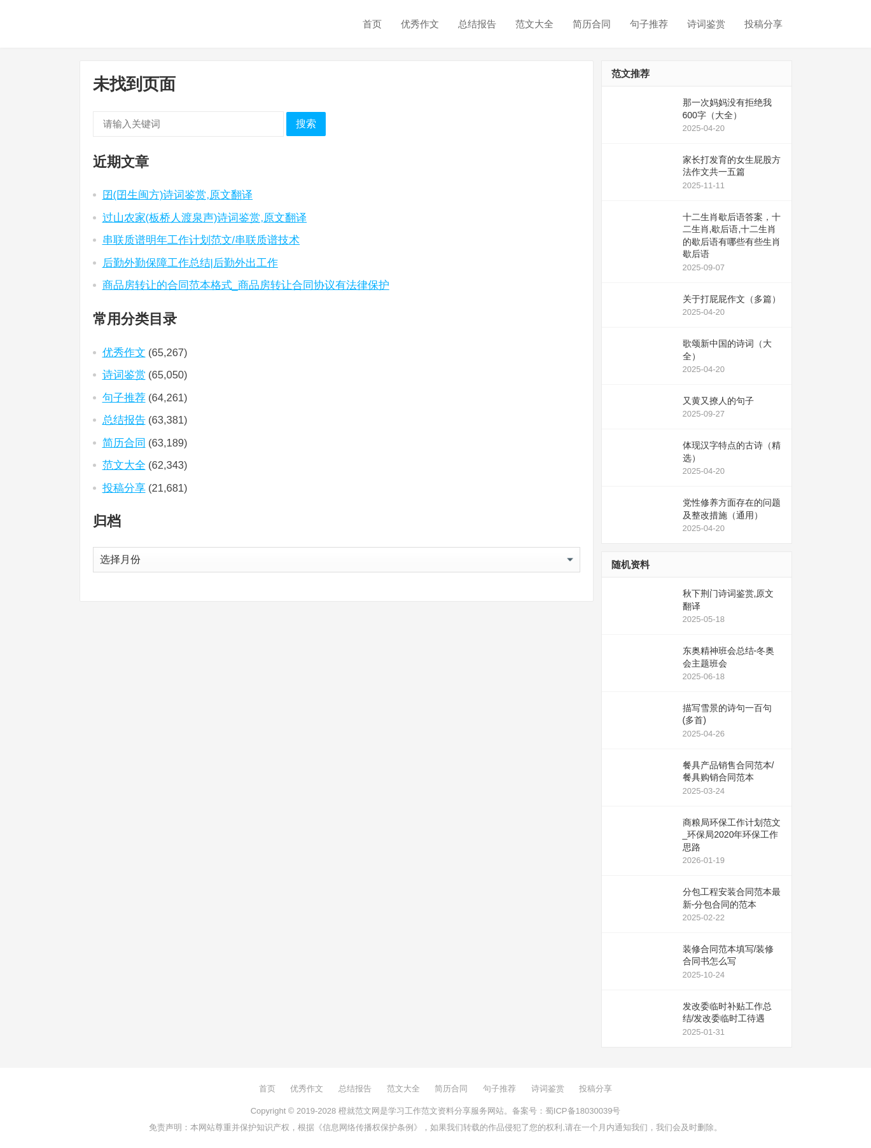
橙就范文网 (359, 1111)
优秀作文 (420, 23)
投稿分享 (763, 23)
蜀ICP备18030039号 (583, 1111)
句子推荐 (649, 23)
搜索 (306, 123)
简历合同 (592, 23)
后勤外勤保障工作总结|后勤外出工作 (190, 262)
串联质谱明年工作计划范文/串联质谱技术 (201, 240)
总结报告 (477, 23)
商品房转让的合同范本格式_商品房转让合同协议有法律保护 (245, 285)
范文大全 (534, 23)
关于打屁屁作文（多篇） (732, 299)
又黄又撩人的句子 (718, 401)
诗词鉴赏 (706, 23)
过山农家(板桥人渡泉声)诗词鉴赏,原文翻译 (204, 217)
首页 (372, 23)
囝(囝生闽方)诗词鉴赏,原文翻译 (177, 194)
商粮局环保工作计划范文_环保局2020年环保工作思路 (732, 834)
